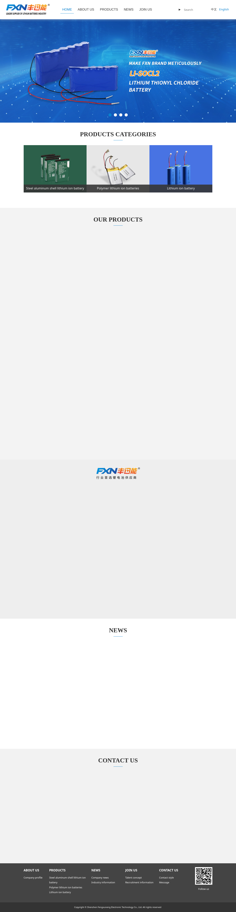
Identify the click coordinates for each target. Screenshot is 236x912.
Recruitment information (139, 882)
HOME (67, 9)
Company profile (33, 877)
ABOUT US (86, 9)
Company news (100, 877)
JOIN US (145, 9)
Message (164, 882)
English (224, 9)
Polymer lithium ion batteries (65, 887)
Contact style (166, 877)
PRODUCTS (109, 9)
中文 (214, 9)
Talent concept (133, 877)
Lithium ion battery (60, 892)
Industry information (103, 882)
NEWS (128, 9)
